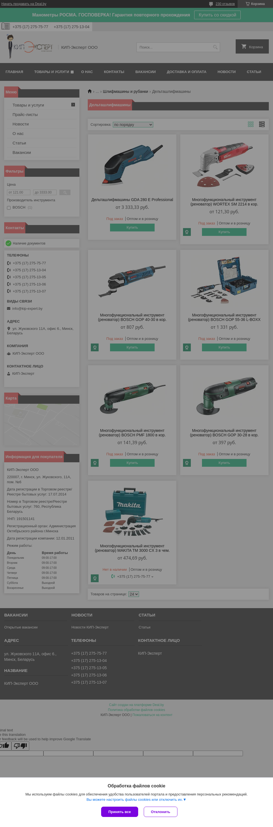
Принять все (119, 812)
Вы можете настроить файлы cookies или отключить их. (134, 799)
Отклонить (160, 812)
